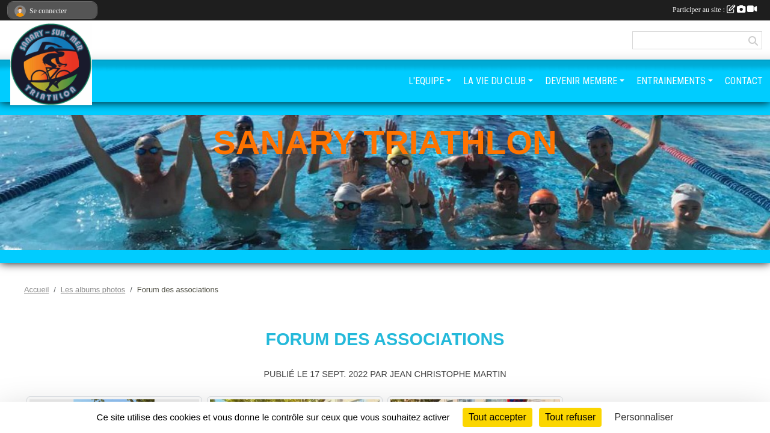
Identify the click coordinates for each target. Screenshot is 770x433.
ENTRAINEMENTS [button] (671, 81)
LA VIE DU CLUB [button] (494, 81)
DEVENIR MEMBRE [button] (581, 81)
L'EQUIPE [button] (426, 81)
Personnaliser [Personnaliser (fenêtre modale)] (644, 417)
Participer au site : (715, 9)
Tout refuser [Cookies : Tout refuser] (570, 417)
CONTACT (744, 81)
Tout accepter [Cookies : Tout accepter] (497, 417)
